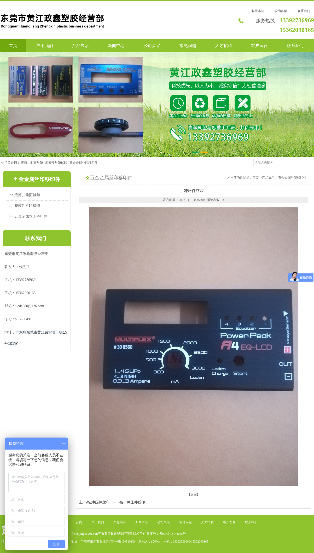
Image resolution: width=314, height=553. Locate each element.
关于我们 (44, 45)
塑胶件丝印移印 (57, 163)
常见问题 (187, 45)
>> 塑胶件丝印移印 (24, 206)
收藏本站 (258, 11)
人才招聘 (223, 45)
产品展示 (80, 45)
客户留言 (259, 45)
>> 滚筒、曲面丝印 (24, 195)
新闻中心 (116, 45)
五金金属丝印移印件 (84, 163)
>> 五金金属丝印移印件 (28, 216)
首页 (13, 45)
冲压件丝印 (100, 502)
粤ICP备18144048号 (172, 533)
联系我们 (304, 11)
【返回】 (193, 494)
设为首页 (281, 11)
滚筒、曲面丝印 (33, 163)
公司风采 (152, 45)
